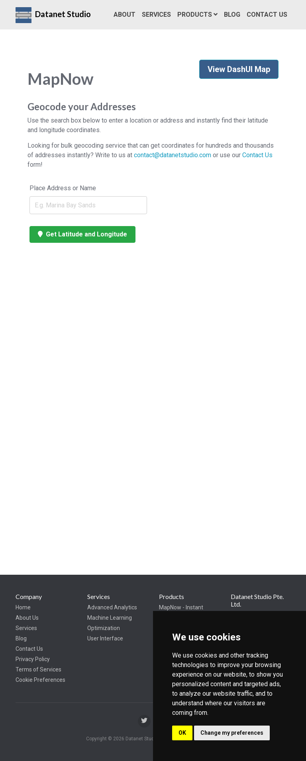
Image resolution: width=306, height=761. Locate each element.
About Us (27, 618)
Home (23, 607)
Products (197, 14)
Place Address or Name (62, 188)
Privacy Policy (33, 659)
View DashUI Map (239, 69)
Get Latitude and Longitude (82, 234)
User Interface (105, 638)
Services (156, 14)
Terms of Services (38, 669)
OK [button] (182, 733)
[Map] (88, 394)
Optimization (103, 628)
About (124, 14)
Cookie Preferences (40, 680)
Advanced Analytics (112, 607)
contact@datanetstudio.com (172, 155)
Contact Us (267, 14)
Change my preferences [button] (231, 733)
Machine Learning (109, 618)
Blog (232, 14)
